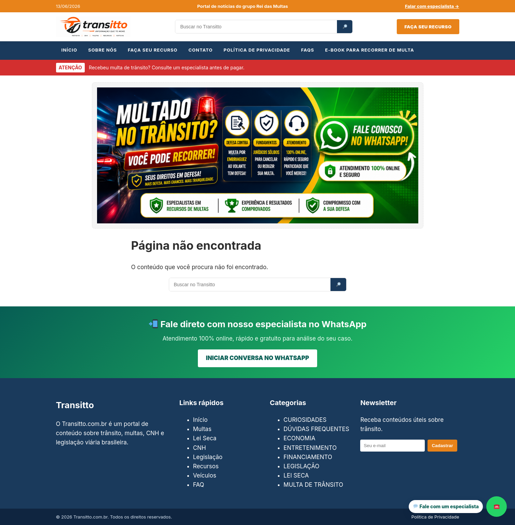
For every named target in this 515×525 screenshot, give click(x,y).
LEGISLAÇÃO (302, 466)
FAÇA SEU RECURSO (152, 50)
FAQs (307, 50)
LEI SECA (296, 475)
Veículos (204, 475)
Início (200, 419)
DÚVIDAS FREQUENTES (316, 429)
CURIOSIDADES (305, 419)
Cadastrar (442, 445)
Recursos (206, 466)
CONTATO (200, 50)
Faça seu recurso (427, 26)
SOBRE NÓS (102, 50)
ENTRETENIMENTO (310, 447)
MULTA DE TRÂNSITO (313, 484)
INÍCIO (70, 50)
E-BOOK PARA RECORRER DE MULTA (369, 50)
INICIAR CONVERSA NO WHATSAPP (257, 358)
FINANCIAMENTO (308, 457)
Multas (202, 429)
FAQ (198, 484)
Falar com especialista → (432, 6)
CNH (199, 447)
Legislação (207, 457)
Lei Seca (205, 438)
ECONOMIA (299, 438)
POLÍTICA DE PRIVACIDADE (256, 50)
